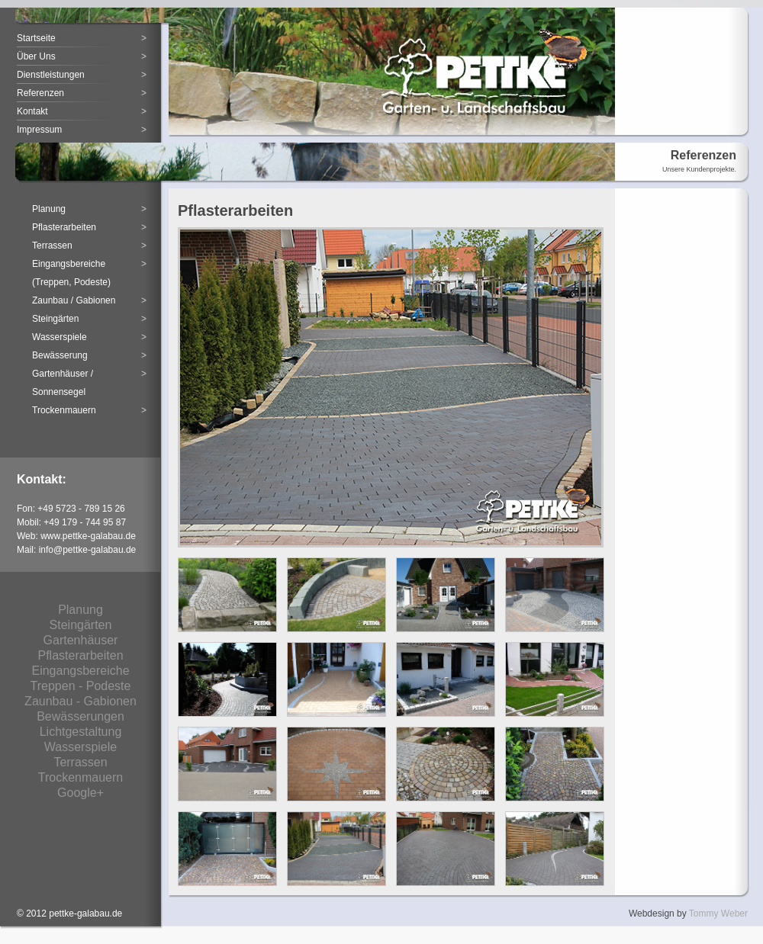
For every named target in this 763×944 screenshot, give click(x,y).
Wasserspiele (89, 337)
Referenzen (81, 93)
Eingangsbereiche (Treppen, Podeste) (89, 271)
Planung (89, 209)
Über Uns (81, 56)
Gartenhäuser (80, 640)
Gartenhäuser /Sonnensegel (89, 380)
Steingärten (89, 319)
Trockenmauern (89, 410)
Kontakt (81, 111)
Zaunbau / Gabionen (89, 300)
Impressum (81, 129)
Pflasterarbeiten (89, 227)
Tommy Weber (718, 913)
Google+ (80, 792)
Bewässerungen (80, 716)
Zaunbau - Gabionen (80, 701)
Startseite (81, 38)
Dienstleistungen (81, 75)
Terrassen (89, 245)
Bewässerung (89, 355)
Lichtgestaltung (81, 731)
